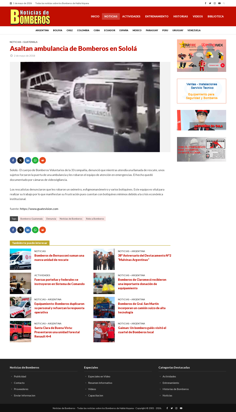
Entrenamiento (156, 16)
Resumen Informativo (100, 382)
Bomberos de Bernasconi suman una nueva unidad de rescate (59, 258)
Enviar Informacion (24, 395)
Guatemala (30, 42)
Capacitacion (95, 395)
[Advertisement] (201, 217)
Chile (70, 30)
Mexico (137, 30)
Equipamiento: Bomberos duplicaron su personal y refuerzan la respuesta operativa (59, 308)
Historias (180, 16)
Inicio (95, 16)
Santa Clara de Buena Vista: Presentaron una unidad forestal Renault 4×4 (57, 332)
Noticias (110, 16)
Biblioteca (216, 16)
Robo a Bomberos (95, 218)
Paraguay (152, 30)
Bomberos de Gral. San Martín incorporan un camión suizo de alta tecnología (142, 308)
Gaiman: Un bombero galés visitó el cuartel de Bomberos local (142, 330)
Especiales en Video (99, 376)
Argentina (42, 30)
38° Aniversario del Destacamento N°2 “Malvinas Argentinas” (144, 258)
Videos (198, 16)
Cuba (97, 30)
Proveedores (21, 389)
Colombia (83, 30)
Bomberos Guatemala (31, 218)
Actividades (131, 16)
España (123, 30)
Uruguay (177, 30)
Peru (165, 30)
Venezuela (194, 30)
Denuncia (51, 218)
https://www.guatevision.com (39, 209)
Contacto (19, 382)
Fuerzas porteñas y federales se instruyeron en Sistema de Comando (59, 282)
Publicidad (20, 376)
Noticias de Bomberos (71, 218)
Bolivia (57, 30)
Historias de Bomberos (176, 389)
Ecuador (109, 30)
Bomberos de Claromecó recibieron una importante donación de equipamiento (142, 284)
